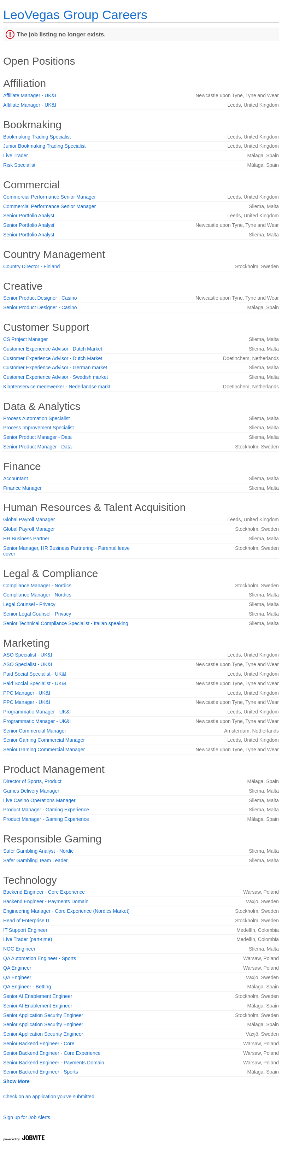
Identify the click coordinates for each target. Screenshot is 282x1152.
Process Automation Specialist (36, 418)
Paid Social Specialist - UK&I (34, 674)
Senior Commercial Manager (34, 731)
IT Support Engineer (25, 930)
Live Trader (15, 155)
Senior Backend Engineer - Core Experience (52, 1053)
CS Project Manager (25, 339)
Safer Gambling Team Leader (35, 860)
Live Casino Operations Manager (39, 800)
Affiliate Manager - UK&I (29, 95)
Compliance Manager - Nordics (37, 585)
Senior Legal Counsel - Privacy (37, 614)
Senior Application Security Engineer (43, 1015)
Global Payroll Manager (29, 519)
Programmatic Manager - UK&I (37, 712)
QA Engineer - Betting (27, 986)
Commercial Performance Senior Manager (49, 197)
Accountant (15, 478)
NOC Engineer (19, 949)
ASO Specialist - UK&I (27, 655)
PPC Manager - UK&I (26, 693)
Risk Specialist (19, 165)
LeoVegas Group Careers (75, 14)
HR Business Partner (26, 538)
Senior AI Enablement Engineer (37, 996)
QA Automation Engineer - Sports (39, 958)
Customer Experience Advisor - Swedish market (55, 377)
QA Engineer (17, 968)
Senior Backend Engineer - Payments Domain (53, 1062)
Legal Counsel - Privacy (29, 604)
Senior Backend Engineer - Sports (40, 1072)
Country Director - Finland (31, 266)
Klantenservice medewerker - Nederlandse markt (56, 386)
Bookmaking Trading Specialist (37, 137)
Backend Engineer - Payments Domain (45, 901)
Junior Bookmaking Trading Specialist (44, 146)
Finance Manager (22, 488)
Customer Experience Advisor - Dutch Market (52, 349)
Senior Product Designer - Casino (40, 298)
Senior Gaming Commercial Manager (44, 740)
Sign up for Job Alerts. (27, 1117)
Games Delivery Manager (31, 791)
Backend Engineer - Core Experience (44, 892)
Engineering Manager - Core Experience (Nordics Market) (66, 911)
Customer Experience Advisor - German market (55, 367)
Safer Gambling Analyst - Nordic (38, 851)
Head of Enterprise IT (26, 920)
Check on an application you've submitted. (49, 1096)
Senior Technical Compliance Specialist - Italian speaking (65, 623)
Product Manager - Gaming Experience (46, 809)
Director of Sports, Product (32, 781)
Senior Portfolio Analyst (28, 215)
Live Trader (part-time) (27, 939)
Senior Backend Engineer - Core (39, 1043)
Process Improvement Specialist (38, 427)
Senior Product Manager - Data (37, 437)
